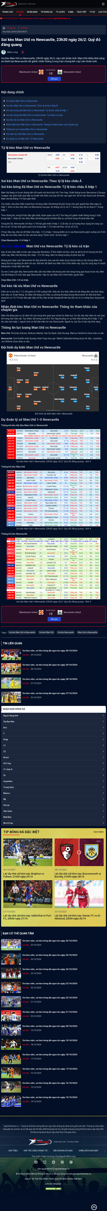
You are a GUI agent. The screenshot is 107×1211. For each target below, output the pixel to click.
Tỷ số (92, 12)
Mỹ (4, 799)
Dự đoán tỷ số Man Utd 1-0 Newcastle (24, 138)
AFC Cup (7, 763)
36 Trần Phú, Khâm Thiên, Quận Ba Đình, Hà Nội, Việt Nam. (57, 1179)
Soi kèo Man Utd (46, 632)
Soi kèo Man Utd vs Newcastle (22, 632)
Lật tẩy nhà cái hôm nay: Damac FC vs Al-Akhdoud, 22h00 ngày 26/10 (78, 917)
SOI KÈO (24, 28)
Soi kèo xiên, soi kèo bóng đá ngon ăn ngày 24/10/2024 (49, 969)
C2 (4, 751)
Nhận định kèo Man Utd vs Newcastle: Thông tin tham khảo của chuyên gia (42, 124)
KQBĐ (70, 12)
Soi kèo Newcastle (66, 632)
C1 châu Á (7, 769)
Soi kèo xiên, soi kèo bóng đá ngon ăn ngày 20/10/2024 (49, 1026)
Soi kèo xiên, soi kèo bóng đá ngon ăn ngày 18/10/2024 (49, 1054)
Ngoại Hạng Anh (10, 716)
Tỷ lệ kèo (60, 12)
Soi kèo (20, 12)
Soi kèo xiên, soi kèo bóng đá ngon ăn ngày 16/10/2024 (49, 1083)
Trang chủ (7, 12)
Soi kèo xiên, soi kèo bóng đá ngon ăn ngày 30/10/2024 (49, 650)
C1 (4, 745)
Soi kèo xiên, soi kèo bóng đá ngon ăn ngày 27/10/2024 (49, 693)
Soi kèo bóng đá (13, 246)
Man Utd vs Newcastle (87, 632)
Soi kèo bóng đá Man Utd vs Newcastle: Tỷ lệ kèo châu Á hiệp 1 (37, 110)
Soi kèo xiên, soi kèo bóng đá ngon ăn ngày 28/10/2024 (49, 679)
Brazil (6, 757)
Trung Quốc (8, 787)
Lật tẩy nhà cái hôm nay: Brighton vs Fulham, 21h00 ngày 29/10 (23, 875)
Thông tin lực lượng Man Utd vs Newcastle (26, 129)
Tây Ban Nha (8, 721)
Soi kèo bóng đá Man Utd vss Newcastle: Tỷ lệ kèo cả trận (34, 115)
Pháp (5, 739)
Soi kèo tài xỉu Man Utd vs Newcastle (24, 120)
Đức (5, 727)
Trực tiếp (81, 12)
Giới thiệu (13, 1151)
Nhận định (32, 12)
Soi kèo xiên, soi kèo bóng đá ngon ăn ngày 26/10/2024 (49, 941)
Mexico (6, 793)
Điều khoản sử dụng (63, 1151)
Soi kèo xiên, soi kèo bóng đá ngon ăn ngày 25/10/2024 (49, 955)
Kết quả (54, 79)
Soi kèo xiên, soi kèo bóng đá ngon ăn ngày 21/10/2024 (49, 1012)
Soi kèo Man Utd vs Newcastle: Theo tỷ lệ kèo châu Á (32, 105)
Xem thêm (99, 832)
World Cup (8, 823)
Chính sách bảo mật (89, 1151)
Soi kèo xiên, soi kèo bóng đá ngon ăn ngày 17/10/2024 (49, 1069)
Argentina (7, 781)
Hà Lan (6, 805)
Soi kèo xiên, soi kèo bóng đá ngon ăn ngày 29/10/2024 (49, 665)
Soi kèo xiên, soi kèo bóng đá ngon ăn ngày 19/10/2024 (49, 1040)
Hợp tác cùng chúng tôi (35, 1151)
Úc (4, 775)
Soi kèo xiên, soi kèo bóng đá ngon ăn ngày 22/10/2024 (49, 983)
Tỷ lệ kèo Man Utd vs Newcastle (21, 101)
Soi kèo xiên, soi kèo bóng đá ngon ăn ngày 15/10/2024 (49, 1097)
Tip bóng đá (47, 12)
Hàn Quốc (7, 811)
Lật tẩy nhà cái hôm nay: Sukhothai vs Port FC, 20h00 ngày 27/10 (27, 917)
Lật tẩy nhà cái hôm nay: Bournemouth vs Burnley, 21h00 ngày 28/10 (78, 875)
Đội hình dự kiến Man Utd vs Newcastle (25, 134)
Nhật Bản (7, 817)
